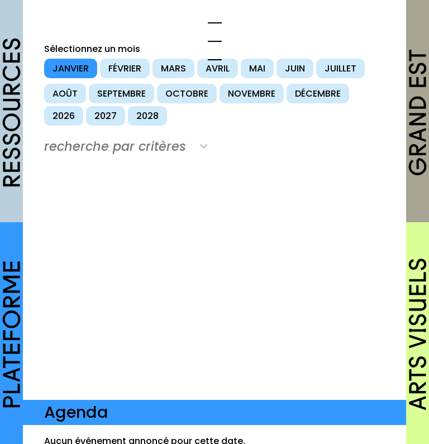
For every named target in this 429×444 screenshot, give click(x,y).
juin (295, 68)
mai (257, 68)
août (65, 93)
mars (173, 68)
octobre (186, 93)
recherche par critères (115, 146)
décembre (318, 93)
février (124, 68)
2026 (64, 115)
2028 (147, 115)
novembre (251, 93)
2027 (105, 115)
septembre (121, 93)
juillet (340, 68)
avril (218, 68)
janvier (71, 68)
